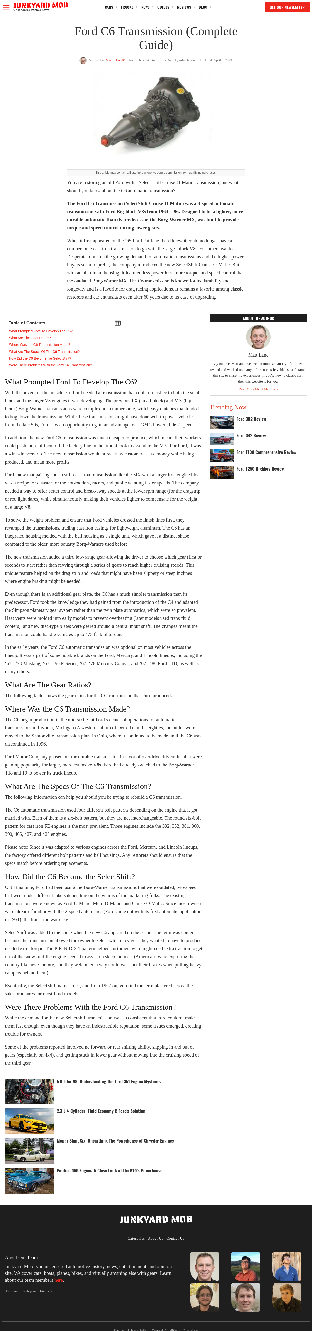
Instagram (30, 1291)
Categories (136, 1238)
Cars (109, 7)
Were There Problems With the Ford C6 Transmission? (50, 365)
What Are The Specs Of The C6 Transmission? (44, 351)
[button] (6, 7)
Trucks (127, 7)
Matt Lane (115, 60)
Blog (203, 7)
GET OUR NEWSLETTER (287, 7)
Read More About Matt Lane (258, 389)
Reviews (184, 7)
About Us (155, 1238)
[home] (40, 6)
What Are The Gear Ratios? (30, 338)
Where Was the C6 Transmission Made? (39, 345)
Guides (163, 7)
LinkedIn (46, 1291)
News (145, 7)
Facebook (13, 1291)
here (58, 1280)
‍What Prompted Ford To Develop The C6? (41, 331)
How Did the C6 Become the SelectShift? (40, 358)
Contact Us (175, 1238)
